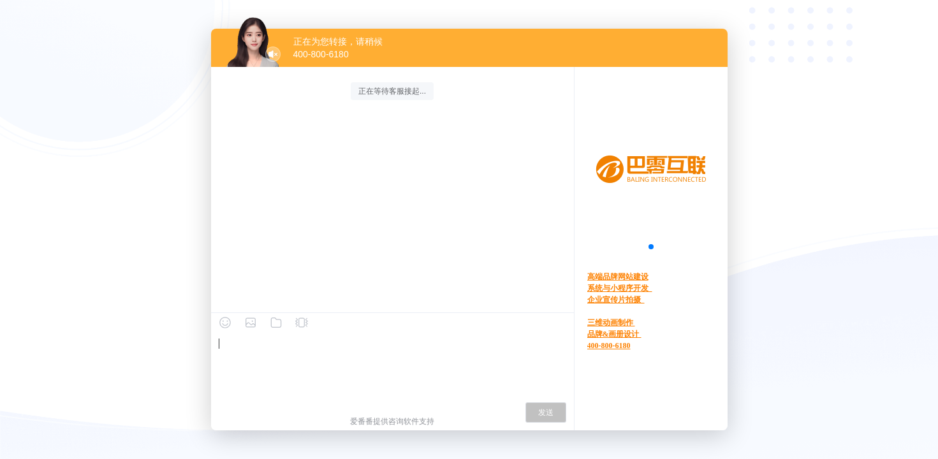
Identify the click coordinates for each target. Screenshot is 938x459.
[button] (651, 246)
